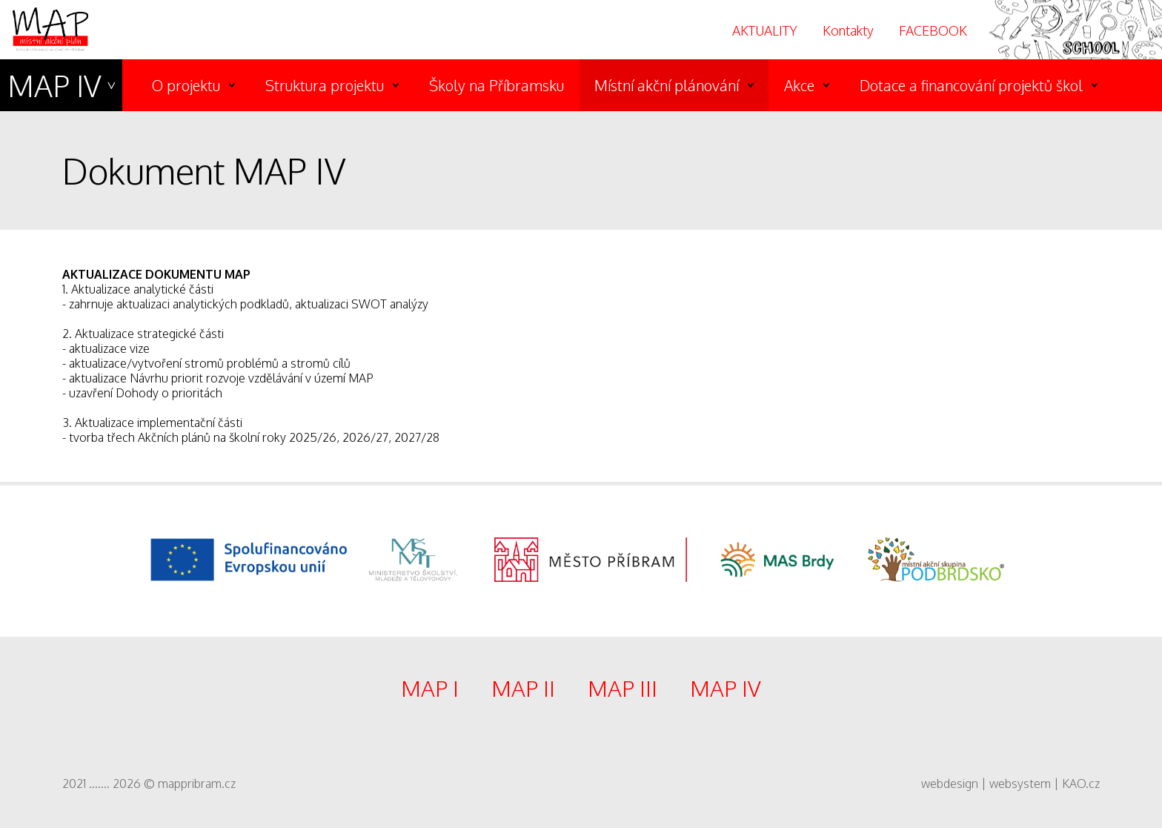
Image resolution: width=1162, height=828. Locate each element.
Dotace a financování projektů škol (971, 85)
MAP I (430, 688)
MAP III (622, 688)
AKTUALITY (764, 30)
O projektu (186, 85)
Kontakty (848, 30)
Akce (799, 85)
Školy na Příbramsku (496, 85)
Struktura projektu (324, 85)
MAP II (523, 688)
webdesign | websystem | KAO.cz (1010, 783)
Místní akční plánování (666, 85)
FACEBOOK (933, 30)
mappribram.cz (197, 783)
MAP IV (54, 85)
